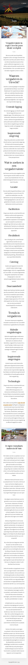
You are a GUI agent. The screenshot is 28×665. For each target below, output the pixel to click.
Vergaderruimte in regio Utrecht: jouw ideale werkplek (14, 45)
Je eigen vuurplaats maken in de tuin (14, 447)
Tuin (14, 51)
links (18, 662)
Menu (24, 3)
